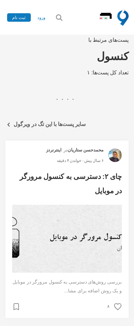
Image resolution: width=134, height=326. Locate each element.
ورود (41, 17)
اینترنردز (54, 149)
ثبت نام (19, 17)
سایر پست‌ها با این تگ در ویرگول (45, 124)
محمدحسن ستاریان (86, 149)
